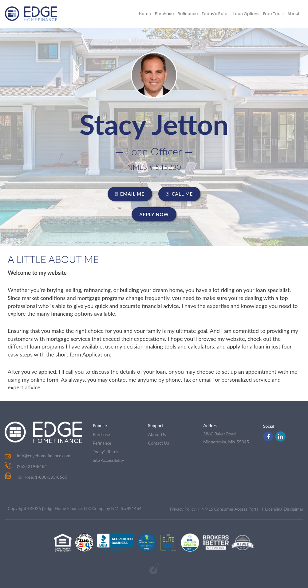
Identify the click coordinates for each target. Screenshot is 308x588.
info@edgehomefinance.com (43, 455)
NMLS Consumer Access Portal (230, 509)
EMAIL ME (129, 194)
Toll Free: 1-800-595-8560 (36, 477)
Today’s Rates (216, 14)
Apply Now (154, 214)
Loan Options (246, 14)
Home (145, 14)
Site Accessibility (108, 460)
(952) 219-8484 (32, 466)
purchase (101, 434)
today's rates (105, 451)
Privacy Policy (182, 509)
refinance (102, 443)
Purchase (164, 14)
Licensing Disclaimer (284, 509)
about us (157, 434)
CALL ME (179, 194)
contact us (158, 443)
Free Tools (273, 14)
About (293, 14)
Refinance (188, 14)
